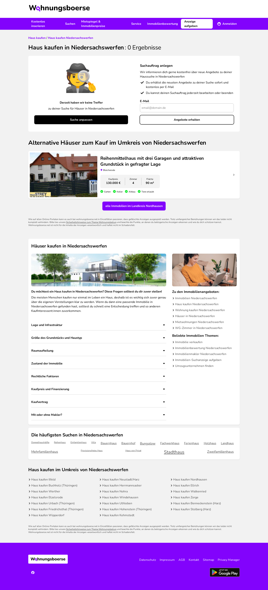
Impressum (167, 560)
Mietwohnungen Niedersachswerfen (199, 322)
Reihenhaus (60, 442)
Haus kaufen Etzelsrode (47, 497)
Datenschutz (147, 560)
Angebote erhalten (187, 120)
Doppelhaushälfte (40, 442)
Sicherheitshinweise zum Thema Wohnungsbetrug (91, 222)
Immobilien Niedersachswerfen (196, 298)
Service (136, 24)
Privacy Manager (229, 560)
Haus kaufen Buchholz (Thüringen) (54, 485)
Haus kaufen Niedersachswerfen (196, 304)
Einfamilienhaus (79, 442)
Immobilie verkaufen (188, 342)
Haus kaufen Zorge (185, 497)
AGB (181, 560)
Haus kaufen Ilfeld (43, 480)
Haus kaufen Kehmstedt (118, 515)
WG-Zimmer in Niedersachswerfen (198, 328)
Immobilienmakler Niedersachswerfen (200, 354)
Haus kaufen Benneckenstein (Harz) (197, 503)
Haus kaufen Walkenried (189, 491)
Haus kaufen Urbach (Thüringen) (53, 503)
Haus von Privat (133, 450)
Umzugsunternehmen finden (194, 366)
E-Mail (144, 101)
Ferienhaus (191, 443)
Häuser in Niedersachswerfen (195, 316)
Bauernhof (128, 443)
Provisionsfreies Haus (92, 450)
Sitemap (208, 560)
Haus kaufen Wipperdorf (47, 515)
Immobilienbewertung (162, 24)
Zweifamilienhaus (220, 451)
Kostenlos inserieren (38, 24)
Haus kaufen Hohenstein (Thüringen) (127, 509)
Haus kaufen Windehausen (120, 497)
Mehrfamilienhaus (44, 451)
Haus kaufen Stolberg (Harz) (192, 509)
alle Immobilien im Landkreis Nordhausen (134, 206)
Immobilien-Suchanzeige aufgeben (198, 360)
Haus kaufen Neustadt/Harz (120, 480)
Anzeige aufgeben (190, 24)
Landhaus (227, 443)
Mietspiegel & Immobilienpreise (93, 24)
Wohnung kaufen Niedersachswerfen (200, 310)
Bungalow (147, 443)
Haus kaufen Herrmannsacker (122, 485)
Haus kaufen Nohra (115, 491)
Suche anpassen (81, 120)
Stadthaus (174, 452)
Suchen (70, 24)
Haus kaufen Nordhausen (190, 480)
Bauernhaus (109, 443)
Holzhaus (210, 443)
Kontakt (194, 560)
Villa (93, 442)
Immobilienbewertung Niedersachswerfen (203, 348)
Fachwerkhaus (169, 443)
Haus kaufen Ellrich (186, 485)
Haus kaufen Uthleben (117, 503)
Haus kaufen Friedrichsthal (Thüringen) (57, 509)
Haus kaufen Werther (45, 491)
